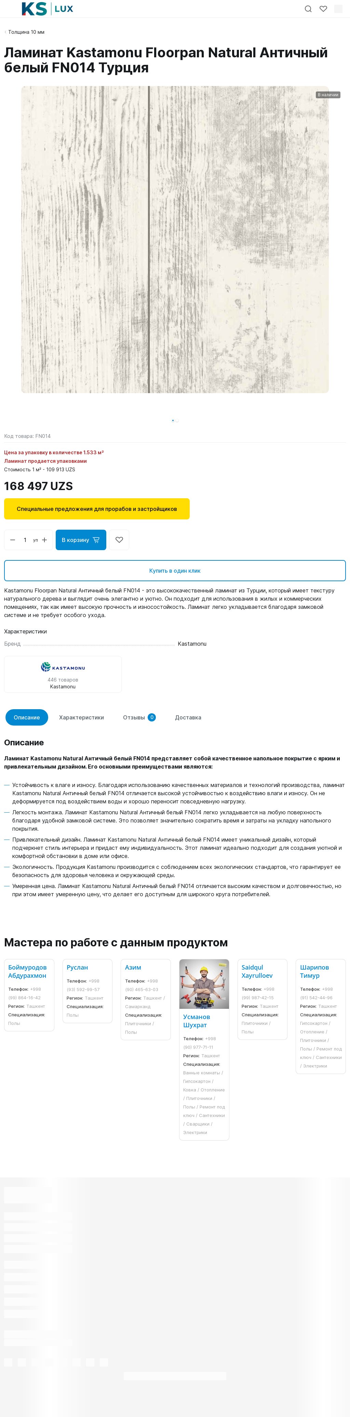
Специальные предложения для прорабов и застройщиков (97, 508)
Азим (133, 967)
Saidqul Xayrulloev (257, 971)
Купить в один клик (175, 570)
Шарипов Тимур (314, 971)
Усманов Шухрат (196, 1021)
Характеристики (81, 717)
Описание (27, 717)
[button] (173, 420)
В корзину (81, 540)
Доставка (188, 717)
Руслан (77, 967)
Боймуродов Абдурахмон (27, 971)
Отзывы (139, 717)
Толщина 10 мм (26, 32)
